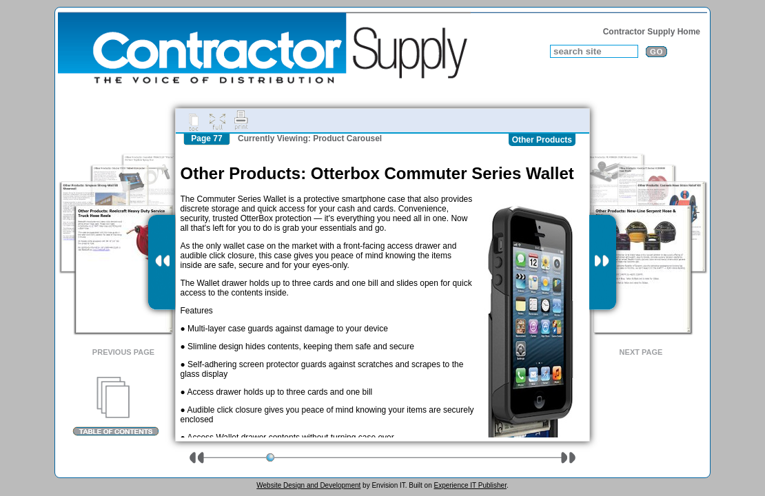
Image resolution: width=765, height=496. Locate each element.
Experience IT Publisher (470, 485)
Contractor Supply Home (651, 32)
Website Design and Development (308, 485)
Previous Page (123, 352)
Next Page (641, 352)
